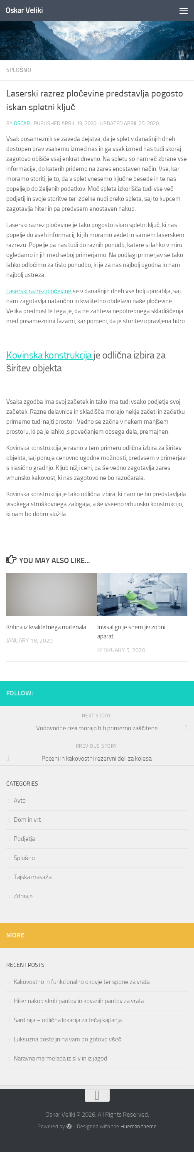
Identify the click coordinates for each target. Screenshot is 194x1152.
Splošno (18, 70)
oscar (22, 123)
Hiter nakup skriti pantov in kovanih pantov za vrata (79, 1001)
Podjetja (24, 839)
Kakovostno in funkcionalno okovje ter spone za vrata (82, 982)
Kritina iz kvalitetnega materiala (46, 627)
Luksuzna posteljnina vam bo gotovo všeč (67, 1039)
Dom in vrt (27, 819)
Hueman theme (138, 1126)
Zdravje (23, 896)
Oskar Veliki (24, 10)
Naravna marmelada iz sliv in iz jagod (60, 1058)
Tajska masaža (33, 877)
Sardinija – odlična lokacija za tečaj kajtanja (68, 1020)
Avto (20, 800)
